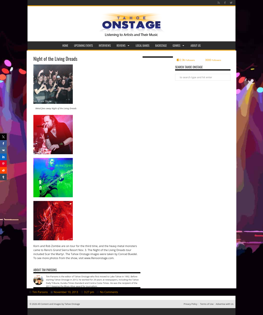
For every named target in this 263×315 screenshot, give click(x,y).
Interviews (105, 46)
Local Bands (142, 46)
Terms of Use (207, 303)
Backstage (161, 46)
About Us (196, 46)
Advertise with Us (224, 303)
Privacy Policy (190, 303)
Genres (179, 46)
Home (65, 46)
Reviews (123, 46)
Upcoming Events (83, 46)
